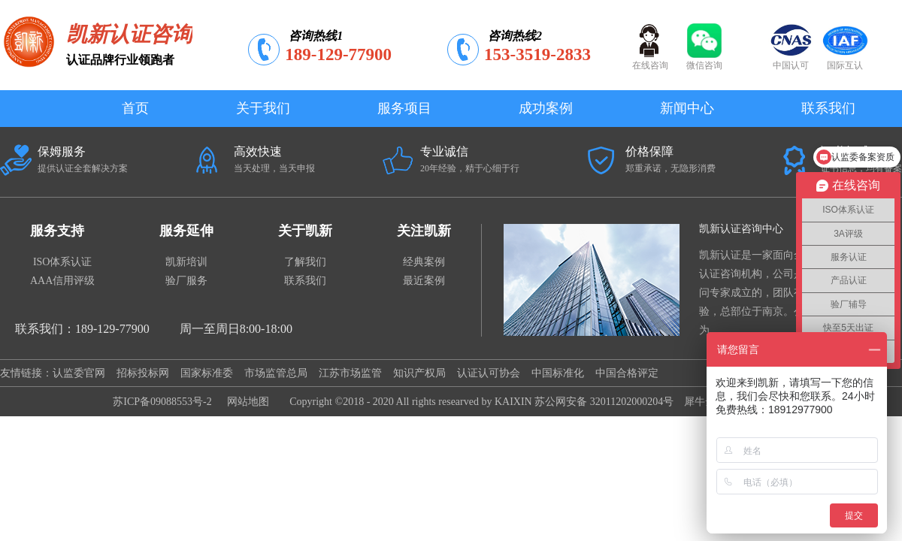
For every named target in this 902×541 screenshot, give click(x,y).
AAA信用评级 (62, 280)
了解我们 (305, 261)
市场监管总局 (275, 373)
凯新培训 (186, 261)
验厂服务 (186, 280)
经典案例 (424, 261)
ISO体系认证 (62, 261)
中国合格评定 (626, 373)
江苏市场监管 (350, 373)
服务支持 (57, 230)
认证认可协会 (488, 373)
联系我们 (305, 280)
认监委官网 (79, 373)
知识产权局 (419, 373)
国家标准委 (206, 373)
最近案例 (424, 280)
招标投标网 (143, 373)
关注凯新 (424, 230)
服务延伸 (186, 230)
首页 (135, 108)
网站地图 (245, 401)
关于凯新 (305, 230)
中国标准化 (557, 373)
